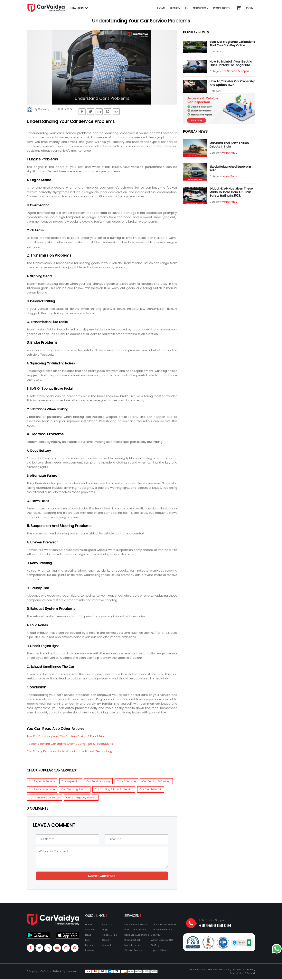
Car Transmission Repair (44, 797)
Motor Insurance (133, 945)
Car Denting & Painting (156, 781)
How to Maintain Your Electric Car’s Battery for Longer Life (231, 63)
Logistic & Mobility (161, 950)
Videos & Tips (109, 934)
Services (200, 8)
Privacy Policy (197, 969)
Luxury (175, 8)
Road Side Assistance (136, 934)
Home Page (229, 153)
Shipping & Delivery (243, 969)
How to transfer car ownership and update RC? (232, 83)
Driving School (132, 939)
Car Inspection (70, 781)
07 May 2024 (64, 109)
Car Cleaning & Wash (74, 789)
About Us (107, 924)
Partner (89, 945)
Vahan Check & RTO (162, 939)
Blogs (105, 929)
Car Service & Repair (235, 71)
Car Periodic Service (42, 789)
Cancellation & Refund (242, 973)
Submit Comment (102, 875)
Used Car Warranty (135, 929)
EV (186, 8)
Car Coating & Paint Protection (114, 789)
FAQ (87, 939)
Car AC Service (126, 781)
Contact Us (108, 945)
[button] (238, 6)
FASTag (155, 945)
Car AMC (156, 934)
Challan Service (133, 950)
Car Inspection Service (163, 924)
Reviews (89, 950)
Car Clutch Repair (150, 789)
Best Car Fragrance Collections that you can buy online (232, 43)
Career (106, 939)
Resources (222, 8)
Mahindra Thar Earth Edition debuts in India (229, 145)
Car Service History (98, 781)
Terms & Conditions (219, 969)
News (88, 934)
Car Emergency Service (81, 797)
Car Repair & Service (42, 781)
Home (161, 8)
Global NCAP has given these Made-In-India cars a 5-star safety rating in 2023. (231, 192)
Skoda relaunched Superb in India (230, 168)
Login (249, 8)
